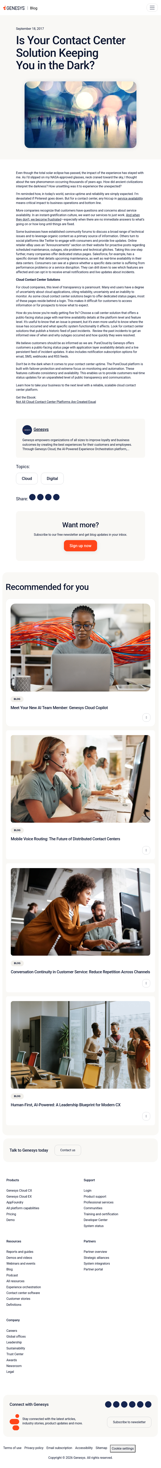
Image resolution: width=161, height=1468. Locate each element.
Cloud (27, 478)
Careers (11, 1331)
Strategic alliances (96, 1258)
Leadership (14, 1342)
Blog (9, 1269)
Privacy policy (33, 1448)
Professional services (98, 1202)
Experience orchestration (23, 1287)
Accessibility (83, 1448)
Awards (11, 1360)
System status (93, 1226)
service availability (130, 198)
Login (87, 1190)
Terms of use (12, 1448)
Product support (95, 1196)
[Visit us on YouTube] (140, 1404)
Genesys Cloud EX (19, 1196)
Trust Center (15, 1354)
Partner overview (95, 1252)
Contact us (67, 1150)
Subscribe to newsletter (129, 1422)
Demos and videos (19, 1258)
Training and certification (101, 1214)
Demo (10, 1220)
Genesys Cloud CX (19, 1190)
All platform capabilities (22, 1208)
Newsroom (14, 1366)
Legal (10, 1372)
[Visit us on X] (124, 1404)
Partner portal (93, 1269)
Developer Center (95, 1220)
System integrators (97, 1263)
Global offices (16, 1336)
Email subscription (59, 1448)
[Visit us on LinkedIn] (108, 1404)
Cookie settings (123, 1448)
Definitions (13, 1305)
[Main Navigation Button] (152, 8)
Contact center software (23, 1293)
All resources (15, 1281)
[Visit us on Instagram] (116, 1404)
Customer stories (18, 1299)
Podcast (12, 1275)
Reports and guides (19, 1252)
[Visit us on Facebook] (132, 1404)
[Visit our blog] (148, 1404)
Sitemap (101, 1448)
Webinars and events (20, 1263)
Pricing (11, 1214)
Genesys (41, 429)
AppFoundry (14, 1202)
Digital (52, 478)
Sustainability (15, 1348)
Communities (93, 1208)
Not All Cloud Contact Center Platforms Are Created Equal (56, 402)
